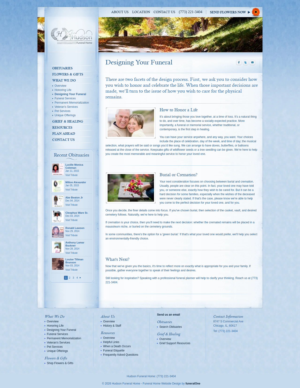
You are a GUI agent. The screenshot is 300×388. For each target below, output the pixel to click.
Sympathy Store (236, 12)
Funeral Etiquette (113, 350)
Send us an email (168, 314)
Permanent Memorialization (72, 102)
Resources (62, 127)
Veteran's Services (66, 106)
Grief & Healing (67, 121)
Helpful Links (111, 342)
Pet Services (62, 111)
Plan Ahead (63, 133)
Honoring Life (63, 90)
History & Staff (112, 325)
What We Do (64, 80)
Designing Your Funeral (70, 94)
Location (141, 12)
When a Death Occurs (117, 346)
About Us (120, 12)
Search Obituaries (170, 326)
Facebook (239, 63)
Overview (60, 85)
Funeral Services (65, 98)
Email (252, 63)
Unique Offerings (65, 115)
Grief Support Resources (174, 343)
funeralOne (192, 383)
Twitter (246, 63)
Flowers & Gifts (67, 74)
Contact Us (164, 12)
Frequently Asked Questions (120, 354)
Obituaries (62, 68)
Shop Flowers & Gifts (60, 363)
